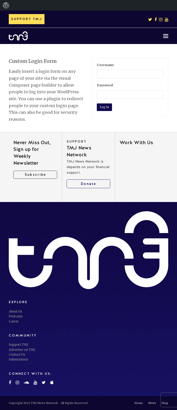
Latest (13, 321)
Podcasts (16, 316)
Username (105, 65)
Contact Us (17, 355)
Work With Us (136, 142)
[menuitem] (6, 5)
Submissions (18, 359)
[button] (165, 35)
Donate (88, 184)
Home (138, 403)
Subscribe (35, 174)
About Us (15, 311)
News (152, 403)
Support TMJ (18, 345)
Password (105, 85)
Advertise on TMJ (22, 350)
